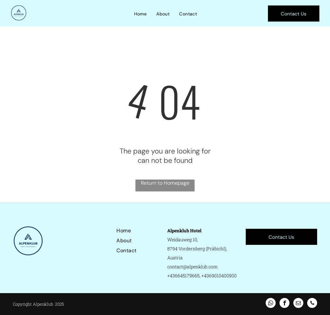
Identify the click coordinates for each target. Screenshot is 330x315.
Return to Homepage (165, 183)
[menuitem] (140, 14)
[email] (298, 304)
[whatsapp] (271, 304)
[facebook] (284, 304)
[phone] (312, 304)
